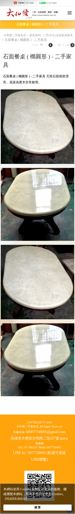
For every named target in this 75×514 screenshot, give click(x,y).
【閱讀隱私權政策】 (16, 498)
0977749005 (30, 3)
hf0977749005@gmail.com (46, 432)
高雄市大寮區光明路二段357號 (35, 438)
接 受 (37, 507)
